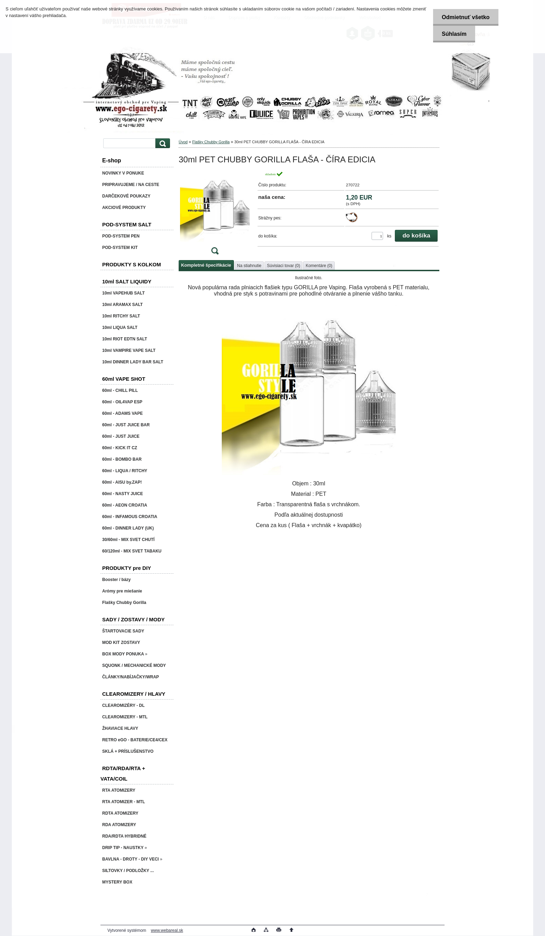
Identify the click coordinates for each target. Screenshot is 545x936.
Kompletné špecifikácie (206, 265)
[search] (161, 143)
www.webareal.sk (167, 930)
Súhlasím (454, 34)
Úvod (183, 142)
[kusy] (377, 236)
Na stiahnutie (249, 265)
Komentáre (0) (319, 265)
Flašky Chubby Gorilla (211, 142)
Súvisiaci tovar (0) (283, 265)
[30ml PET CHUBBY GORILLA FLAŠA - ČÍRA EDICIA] (215, 215)
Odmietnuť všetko (465, 17)
